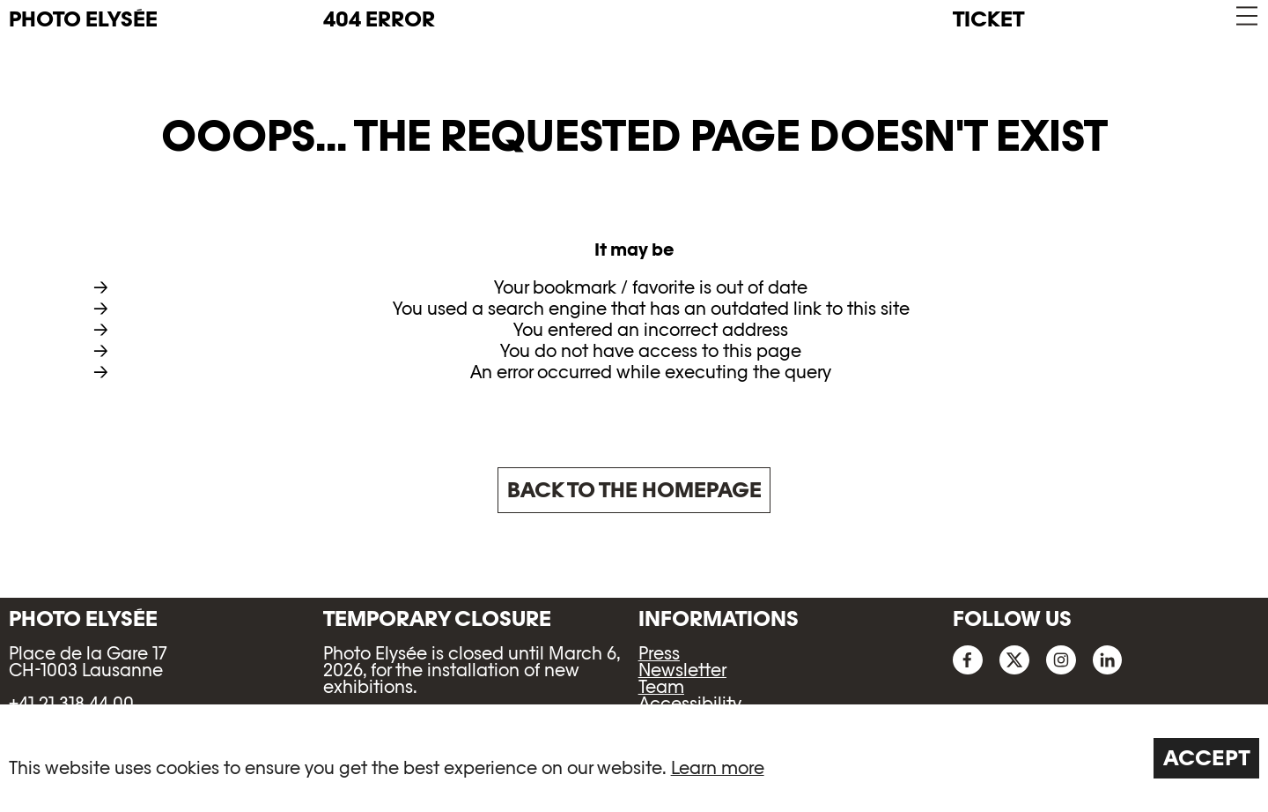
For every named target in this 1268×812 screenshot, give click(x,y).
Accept (1206, 758)
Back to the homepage (634, 490)
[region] (634, 758)
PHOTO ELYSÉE (83, 19)
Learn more (717, 767)
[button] (1245, 16)
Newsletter (682, 670)
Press (659, 653)
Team (661, 686)
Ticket (988, 19)
